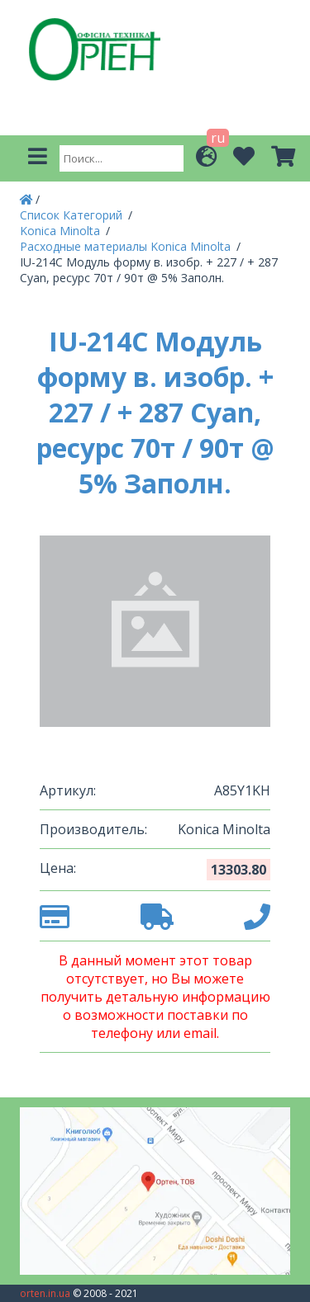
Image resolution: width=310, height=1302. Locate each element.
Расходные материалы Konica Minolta (127, 246)
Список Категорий (73, 215)
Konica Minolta (61, 230)
